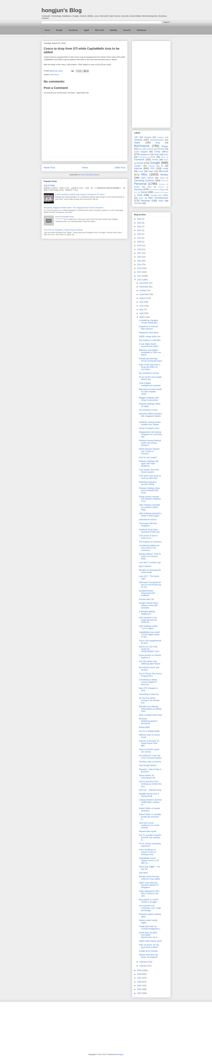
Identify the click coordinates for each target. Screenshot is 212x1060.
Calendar (149, 149)
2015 (139, 261)
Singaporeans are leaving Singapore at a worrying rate (150, 434)
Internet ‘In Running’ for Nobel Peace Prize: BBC (149, 743)
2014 (139, 264)
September (144, 294)
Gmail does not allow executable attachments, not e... (149, 935)
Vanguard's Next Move (148, 332)
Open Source (147, 178)
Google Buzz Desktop (148, 951)
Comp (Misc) (161, 151)
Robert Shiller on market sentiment (149, 809)
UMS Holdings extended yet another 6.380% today (149, 507)
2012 (139, 272)
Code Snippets (141, 152)
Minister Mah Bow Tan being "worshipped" (148, 956)
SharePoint (153, 189)
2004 (139, 989)
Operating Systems (144, 180)
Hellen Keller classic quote (150, 941)
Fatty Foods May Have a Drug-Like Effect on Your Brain (149, 367)
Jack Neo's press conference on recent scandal (149, 825)
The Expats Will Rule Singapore (148, 524)
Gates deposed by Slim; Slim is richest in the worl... (149, 893)
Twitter (165, 195)
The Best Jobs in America (150, 762)
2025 (139, 223)
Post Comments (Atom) (90, 175)
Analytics (160, 137)
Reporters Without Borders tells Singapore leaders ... (150, 416)
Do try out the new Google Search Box (150, 378)
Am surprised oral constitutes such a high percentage (150, 908)
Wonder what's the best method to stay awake (149, 877)
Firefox (155, 159)
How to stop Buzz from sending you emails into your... (150, 783)
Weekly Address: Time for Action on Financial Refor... (150, 556)
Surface (165, 192)
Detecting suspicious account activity (148, 483)
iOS (152, 168)
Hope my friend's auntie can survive (149, 750)
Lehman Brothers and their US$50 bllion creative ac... (150, 802)
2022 (139, 234)
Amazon (147, 137)
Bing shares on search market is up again (148, 900)
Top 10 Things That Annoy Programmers (150, 674)
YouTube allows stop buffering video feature (149, 662)
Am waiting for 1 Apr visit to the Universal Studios (150, 756)
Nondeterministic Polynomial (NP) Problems (147, 593)
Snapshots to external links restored (148, 327)
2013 (139, 268)
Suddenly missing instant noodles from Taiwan (149, 423)
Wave (141, 198)
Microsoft (99, 30)
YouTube (138, 203)
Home (47, 30)
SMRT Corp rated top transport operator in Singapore (148, 885)
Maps (151, 171)
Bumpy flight (144, 727)
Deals (156, 154)
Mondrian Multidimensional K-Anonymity (148, 721)
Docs (166, 154)
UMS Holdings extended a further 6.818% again (150, 514)
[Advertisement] (151, 83)
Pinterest (162, 184)
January (143, 966)
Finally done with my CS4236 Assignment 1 (149, 927)
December (144, 283)
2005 (139, 985)
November (144, 287)
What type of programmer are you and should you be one (150, 584)
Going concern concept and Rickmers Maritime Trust (150, 498)
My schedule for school (149, 373)
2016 (139, 257)
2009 (139, 970)
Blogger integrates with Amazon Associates (149, 399)
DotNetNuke (143, 157)
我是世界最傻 (49, 185)
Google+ (138, 166)
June (141, 306)
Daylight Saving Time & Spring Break (149, 795)
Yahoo (161, 201)
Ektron (163, 157)
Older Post (120, 167)
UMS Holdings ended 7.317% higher (148, 627)
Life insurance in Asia (148, 410)
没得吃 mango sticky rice (149, 336)
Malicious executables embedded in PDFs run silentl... (150, 352)
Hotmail (152, 166)
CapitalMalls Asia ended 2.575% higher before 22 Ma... (149, 634)
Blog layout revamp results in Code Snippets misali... (150, 391)
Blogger (165, 146)
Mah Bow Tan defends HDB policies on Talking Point (150, 708)
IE (162, 166)
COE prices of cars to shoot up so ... (148, 537)
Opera (162, 178)
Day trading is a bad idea (149, 340)
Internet (138, 168)
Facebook (73, 30)
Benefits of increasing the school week (150, 571)
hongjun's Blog (62, 10)
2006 (139, 982)
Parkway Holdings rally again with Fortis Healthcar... (149, 463)
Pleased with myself (147, 831)
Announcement (156, 140)
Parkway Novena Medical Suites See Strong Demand (150, 442)
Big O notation (145, 566)
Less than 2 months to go (150, 562)
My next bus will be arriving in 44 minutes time (149, 700)
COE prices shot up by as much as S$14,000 (150, 477)
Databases (142, 30)
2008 (139, 974)
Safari (149, 187)
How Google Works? (148, 765)
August (142, 298)
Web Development (158, 198)
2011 (139, 276)
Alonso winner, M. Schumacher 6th (147, 776)
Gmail (140, 163)
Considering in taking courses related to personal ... (148, 682)
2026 (139, 219)
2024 (139, 226)
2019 (139, 245)
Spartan (157, 192)
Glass (166, 160)
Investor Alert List (146, 599)
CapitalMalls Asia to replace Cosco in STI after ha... (149, 860)
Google (59, 30)
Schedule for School (147, 519)
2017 (139, 253)
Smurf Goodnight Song (64, 217)
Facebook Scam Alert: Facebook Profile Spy (149, 530)
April (141, 313)
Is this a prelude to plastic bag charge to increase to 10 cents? (80, 194)
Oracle (163, 181)
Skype (162, 190)
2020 (139, 242)
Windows (145, 200)
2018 (139, 249)
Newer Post (49, 167)
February (143, 962)
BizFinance (54, 74)
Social (144, 192)
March (142, 317)
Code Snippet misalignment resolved (149, 384)
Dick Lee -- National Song (150, 790)
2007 (139, 978)
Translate (153, 195)
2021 (139, 238)
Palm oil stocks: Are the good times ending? (149, 946)
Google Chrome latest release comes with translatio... (148, 605)
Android (138, 139)
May (141, 309)
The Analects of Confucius (150, 542)
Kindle (165, 168)
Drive (153, 157)
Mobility (113, 30)
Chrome (160, 149)
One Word (143, 873)
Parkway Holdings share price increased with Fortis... (149, 490)
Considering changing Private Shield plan (148, 321)
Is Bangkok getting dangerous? (147, 612)
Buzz (140, 149)
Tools (139, 195)
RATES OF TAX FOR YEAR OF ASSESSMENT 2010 (149, 649)
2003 (139, 993)
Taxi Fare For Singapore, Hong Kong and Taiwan (63, 230)
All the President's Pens (149, 428)
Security (127, 30)
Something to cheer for (149, 694)
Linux (141, 171)
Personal (140, 183)
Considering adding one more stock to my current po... (149, 547)
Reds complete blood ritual (150, 715)
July (141, 302)
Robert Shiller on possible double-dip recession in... (150, 816)
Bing (158, 143)
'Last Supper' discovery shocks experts (149, 471)
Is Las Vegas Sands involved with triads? (148, 345)
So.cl (136, 192)
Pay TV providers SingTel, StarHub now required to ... (150, 837)
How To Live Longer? (148, 457)
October (143, 290)
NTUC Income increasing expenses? (150, 844)
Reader (137, 187)
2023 (139, 230)
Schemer (161, 187)
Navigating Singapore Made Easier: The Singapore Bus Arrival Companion (73, 208)
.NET (136, 137)
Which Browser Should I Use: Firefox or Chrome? (149, 451)
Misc (144, 174)
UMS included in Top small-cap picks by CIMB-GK (148, 619)
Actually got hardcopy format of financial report (150, 359)
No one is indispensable (149, 731)
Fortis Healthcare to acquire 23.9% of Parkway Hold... (147, 852)
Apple (86, 30)
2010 (139, 280)
